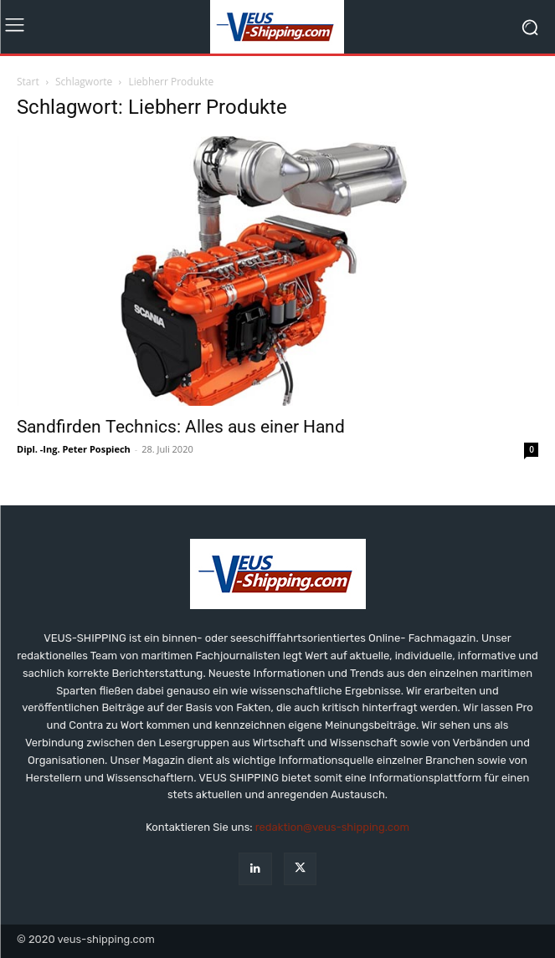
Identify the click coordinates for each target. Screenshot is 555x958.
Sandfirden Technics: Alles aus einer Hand (181, 427)
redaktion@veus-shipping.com (332, 827)
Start (28, 81)
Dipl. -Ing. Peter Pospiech (74, 449)
